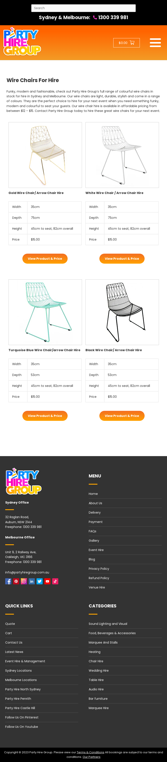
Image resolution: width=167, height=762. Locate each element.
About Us (95, 503)
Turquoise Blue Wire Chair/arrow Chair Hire (44, 350)
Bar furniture (98, 698)
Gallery (94, 540)
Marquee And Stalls (103, 642)
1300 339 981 (110, 17)
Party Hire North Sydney (23, 689)
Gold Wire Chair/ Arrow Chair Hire (36, 193)
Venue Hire (97, 587)
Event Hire (96, 550)
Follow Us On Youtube (21, 727)
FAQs (92, 531)
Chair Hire (96, 661)
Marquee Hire (99, 708)
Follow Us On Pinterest (21, 717)
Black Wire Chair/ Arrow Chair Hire (113, 350)
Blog (92, 559)
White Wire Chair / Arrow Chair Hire (114, 193)
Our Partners (91, 757)
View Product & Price (45, 258)
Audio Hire (96, 689)
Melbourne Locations (21, 680)
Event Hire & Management (25, 661)
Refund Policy (99, 578)
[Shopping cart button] (126, 42)
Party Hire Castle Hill (20, 708)
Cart (8, 633)
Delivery (95, 512)
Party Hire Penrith (18, 698)
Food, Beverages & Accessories (112, 633)
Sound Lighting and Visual (108, 624)
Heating (94, 652)
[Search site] (83, 8)
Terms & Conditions (90, 752)
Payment (96, 522)
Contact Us (13, 642)
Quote (10, 624)
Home (93, 494)
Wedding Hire (99, 670)
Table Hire (96, 680)
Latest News (14, 652)
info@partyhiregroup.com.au (27, 572)
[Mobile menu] (155, 42)
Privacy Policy (99, 568)
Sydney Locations (18, 670)
